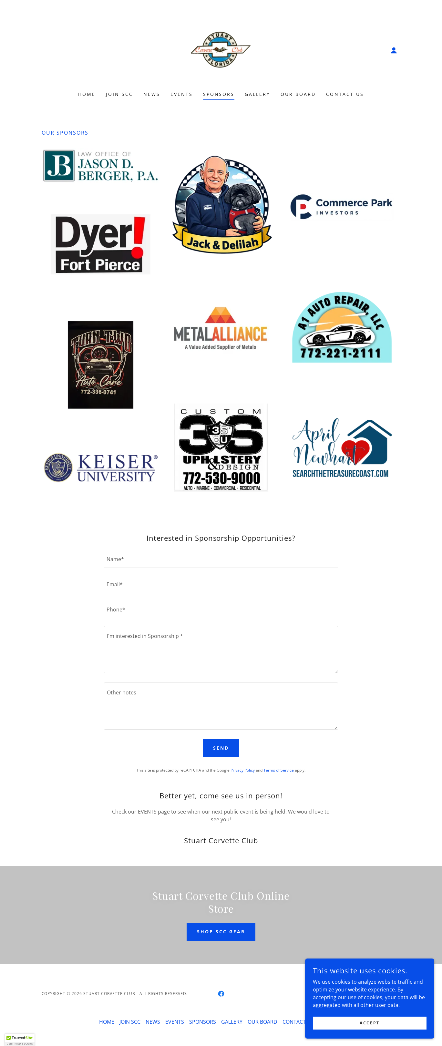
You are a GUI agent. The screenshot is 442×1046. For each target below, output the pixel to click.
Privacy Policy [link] (243, 770)
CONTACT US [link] (345, 94)
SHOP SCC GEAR (221, 931)
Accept (369, 1023)
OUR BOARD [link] (298, 94)
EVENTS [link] (181, 94)
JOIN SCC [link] (119, 94)
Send (221, 748)
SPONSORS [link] (219, 94)
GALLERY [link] (257, 94)
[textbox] (221, 559)
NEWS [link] (151, 94)
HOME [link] (87, 94)
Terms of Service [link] (278, 770)
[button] (393, 50)
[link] (221, 49)
